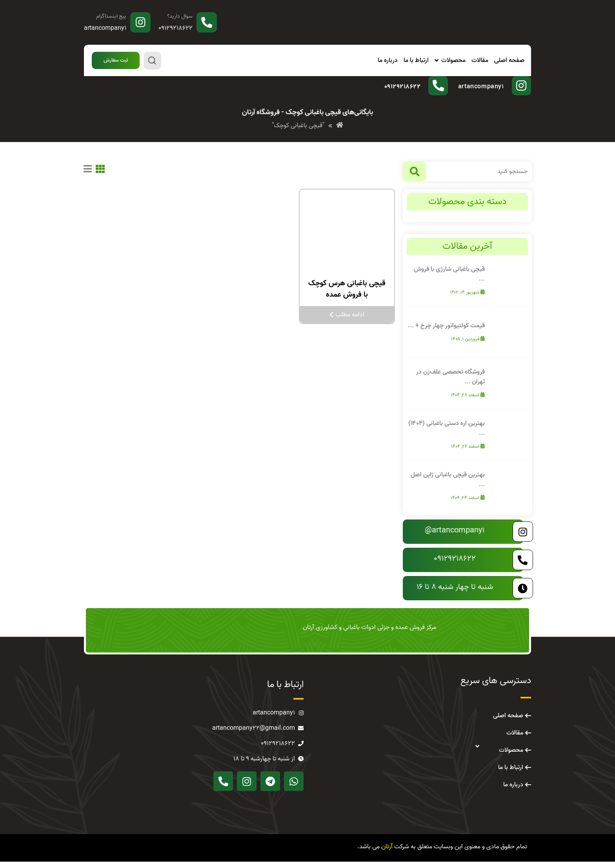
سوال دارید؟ (180, 16)
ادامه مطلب (346, 315)
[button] (116, 60)
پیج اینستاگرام (111, 16)
